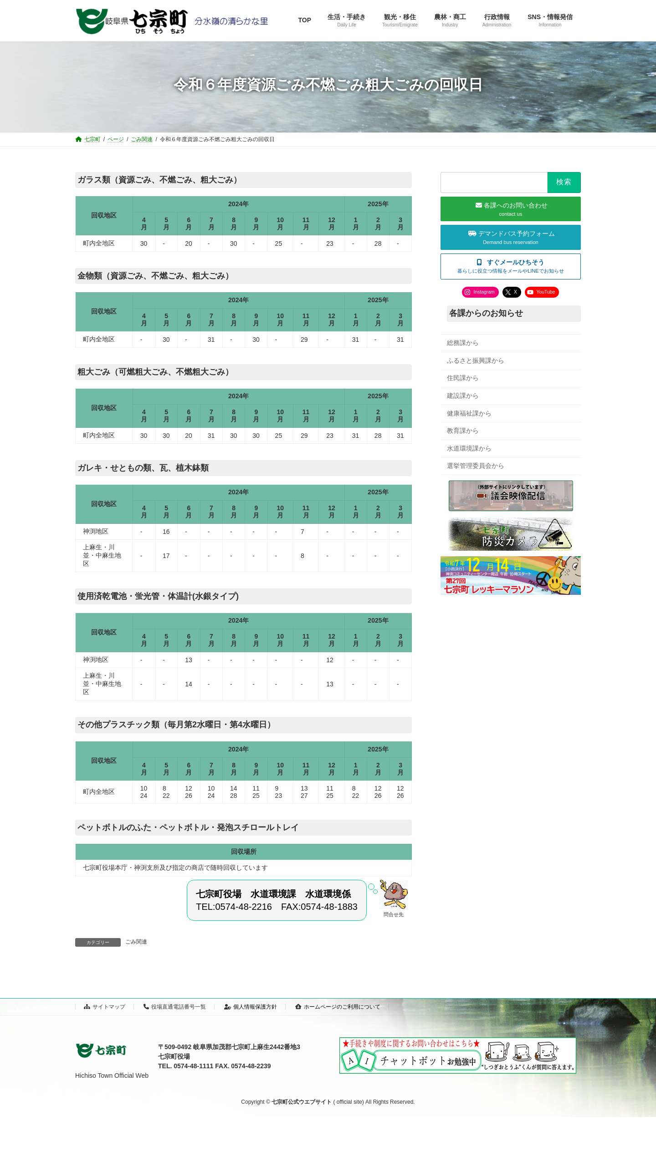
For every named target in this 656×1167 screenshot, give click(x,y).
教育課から (463, 430)
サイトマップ (104, 1007)
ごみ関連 (136, 942)
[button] (511, 266)
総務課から (463, 342)
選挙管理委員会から (475, 465)
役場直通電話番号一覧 (175, 1007)
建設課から (463, 395)
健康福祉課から (469, 412)
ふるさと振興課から (475, 360)
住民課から (463, 377)
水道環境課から (469, 448)
